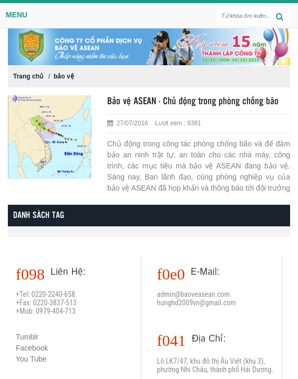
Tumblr (27, 337)
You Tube (31, 359)
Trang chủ (28, 76)
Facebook (32, 348)
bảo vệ (64, 76)
